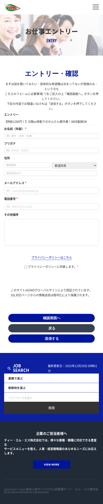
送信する (52, 338)
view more (51, 464)
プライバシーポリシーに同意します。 (51, 266)
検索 (51, 407)
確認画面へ (51, 318)
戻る (51, 328)
